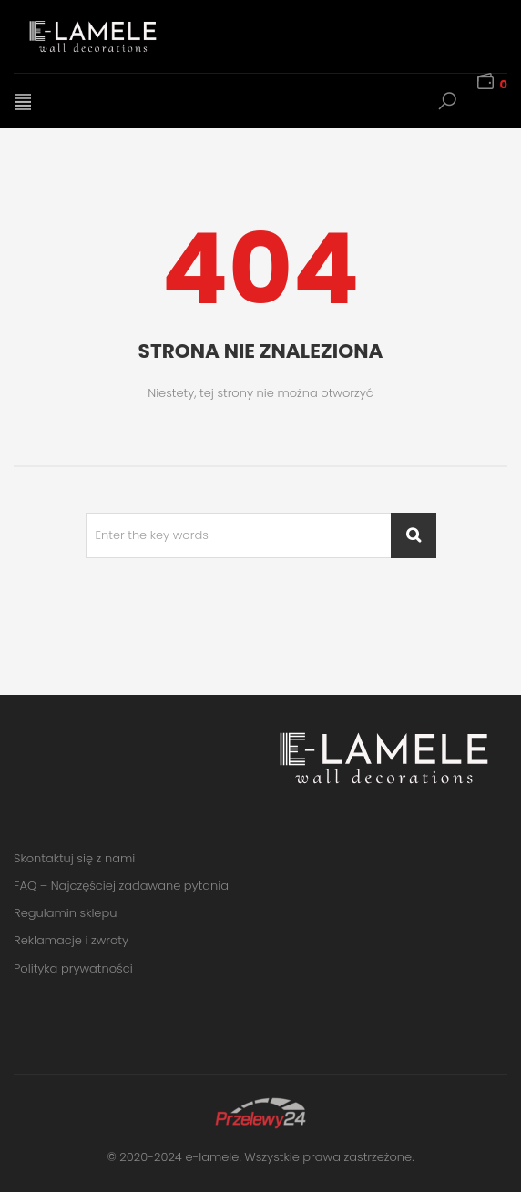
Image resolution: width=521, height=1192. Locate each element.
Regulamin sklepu (65, 913)
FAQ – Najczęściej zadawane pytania (121, 885)
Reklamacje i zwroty (71, 940)
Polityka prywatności (73, 968)
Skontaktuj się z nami (74, 858)
